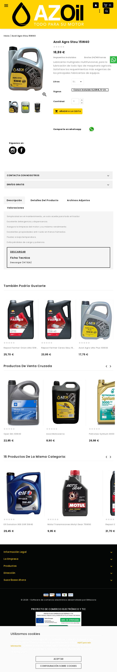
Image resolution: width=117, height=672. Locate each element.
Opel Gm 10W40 (12, 433)
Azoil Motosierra (55, 433)
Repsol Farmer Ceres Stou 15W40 (58, 347)
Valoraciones (15, 207)
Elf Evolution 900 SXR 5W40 (18, 524)
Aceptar (59, 658)
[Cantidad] (75, 101)
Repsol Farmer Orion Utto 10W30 (21, 347)
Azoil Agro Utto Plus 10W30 (93, 347)
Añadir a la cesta (68, 111)
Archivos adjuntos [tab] (78, 200)
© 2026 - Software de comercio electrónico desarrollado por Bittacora (58, 599)
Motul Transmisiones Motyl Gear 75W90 (69, 524)
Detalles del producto (44, 200)
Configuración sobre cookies (58, 665)
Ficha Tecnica (20, 258)
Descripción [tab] (14, 200)
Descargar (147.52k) (21, 262)
